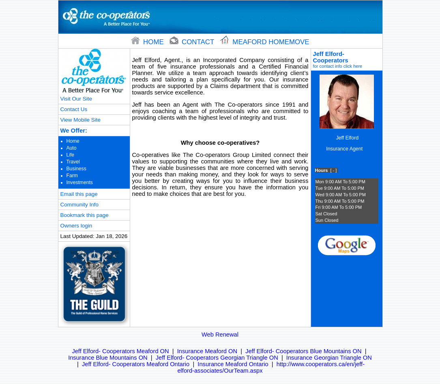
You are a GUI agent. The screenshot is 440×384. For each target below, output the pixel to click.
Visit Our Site (76, 99)
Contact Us (74, 109)
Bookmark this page (84, 215)
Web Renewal (220, 334)
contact (193, 42)
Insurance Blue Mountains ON (108, 357)
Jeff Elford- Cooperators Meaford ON (120, 351)
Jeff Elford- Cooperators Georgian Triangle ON (217, 357)
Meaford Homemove (264, 42)
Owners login (76, 226)
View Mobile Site (80, 120)
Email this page (79, 194)
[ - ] (333, 170)
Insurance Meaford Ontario (232, 364)
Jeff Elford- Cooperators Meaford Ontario (135, 364)
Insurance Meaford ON (207, 351)
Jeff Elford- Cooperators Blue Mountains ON (303, 351)
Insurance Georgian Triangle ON (329, 357)
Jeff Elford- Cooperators (346, 60)
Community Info (79, 205)
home (148, 42)
